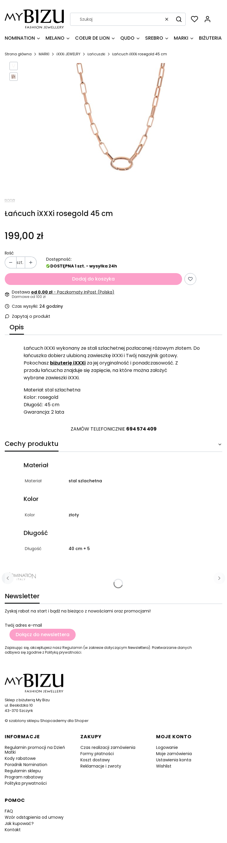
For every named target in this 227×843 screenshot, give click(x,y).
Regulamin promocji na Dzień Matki (35, 749)
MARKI (44, 54)
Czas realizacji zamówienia (107, 747)
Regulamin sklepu (23, 771)
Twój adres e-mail (23, 625)
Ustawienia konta (173, 760)
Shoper (81, 720)
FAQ (9, 811)
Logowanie (167, 747)
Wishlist (163, 766)
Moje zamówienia (174, 754)
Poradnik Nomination (26, 765)
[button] (179, 19)
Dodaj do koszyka (93, 278)
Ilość (9, 253)
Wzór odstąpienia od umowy (34, 817)
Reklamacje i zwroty (100, 766)
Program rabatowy (24, 777)
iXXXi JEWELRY (68, 54)
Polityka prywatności (26, 783)
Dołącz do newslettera (42, 634)
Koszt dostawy (95, 760)
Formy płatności (97, 754)
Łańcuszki (96, 54)
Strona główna (18, 54)
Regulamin (72, 647)
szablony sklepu (24, 720)
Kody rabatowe (20, 758)
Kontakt (13, 830)
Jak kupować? (19, 823)
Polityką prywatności (63, 652)
